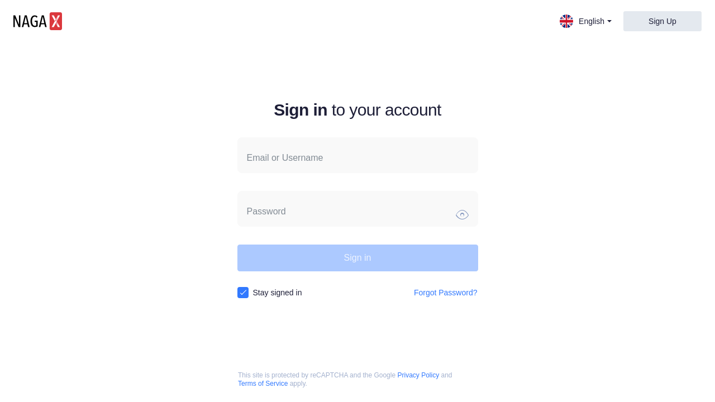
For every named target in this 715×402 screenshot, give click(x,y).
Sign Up (662, 21)
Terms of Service (263, 383)
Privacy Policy (418, 375)
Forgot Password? (446, 292)
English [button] (586, 21)
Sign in (357, 257)
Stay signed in (277, 292)
